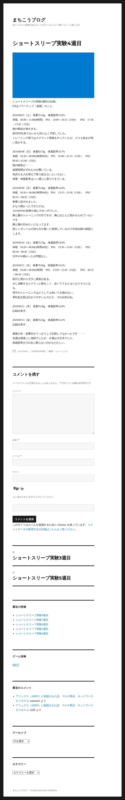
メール (17, 456)
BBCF (16, 664)
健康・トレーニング (58, 351)
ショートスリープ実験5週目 (32, 629)
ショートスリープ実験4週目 (32, 633)
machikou (23, 351)
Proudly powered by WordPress (43, 790)
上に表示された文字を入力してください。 (34, 497)
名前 (16, 440)
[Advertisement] (54, 75)
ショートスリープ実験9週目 (32, 615)
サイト (16, 472)
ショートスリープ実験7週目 (32, 619)
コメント (17, 391)
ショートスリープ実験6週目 (32, 624)
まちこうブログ (29, 20)
